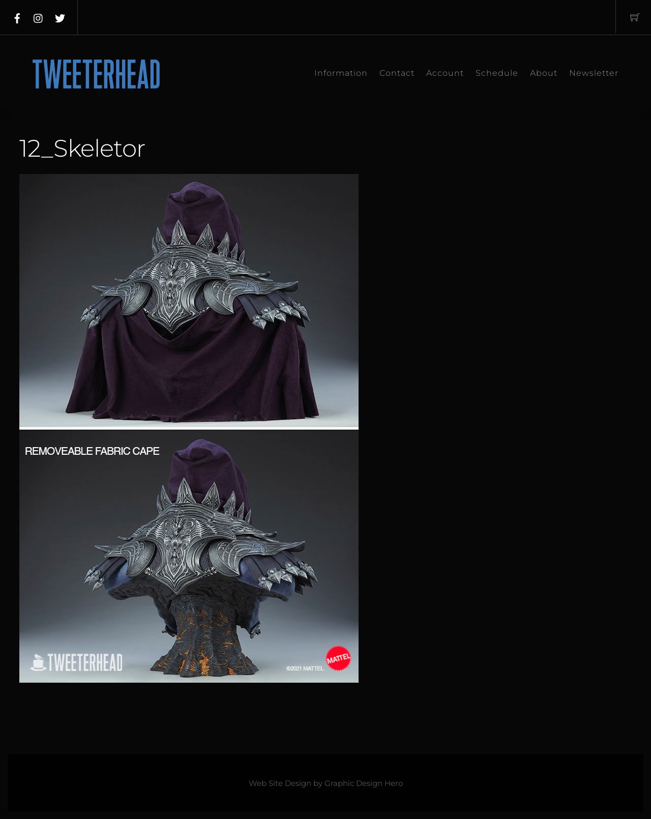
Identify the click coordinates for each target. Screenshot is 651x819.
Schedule (497, 73)
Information (341, 73)
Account (445, 73)
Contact (397, 73)
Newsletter (593, 73)
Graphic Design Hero (363, 783)
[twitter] (60, 16)
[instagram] (39, 16)
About (543, 73)
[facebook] (17, 16)
